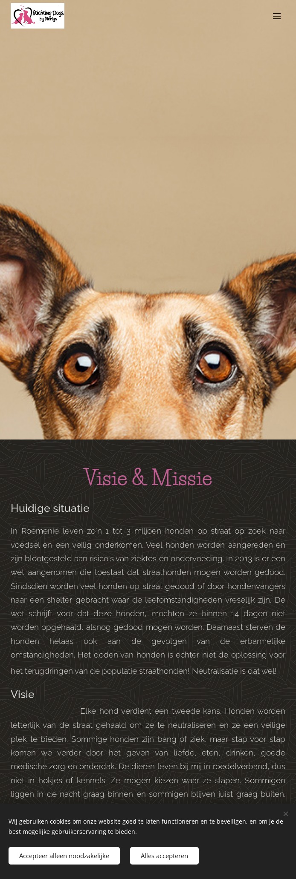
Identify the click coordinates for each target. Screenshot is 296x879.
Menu (277, 16)
